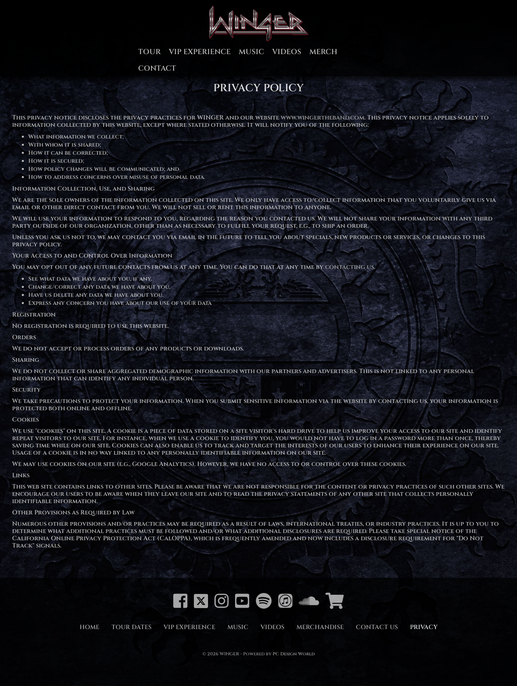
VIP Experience (200, 52)
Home (89, 627)
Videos (286, 52)
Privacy (423, 627)
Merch (323, 52)
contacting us (349, 267)
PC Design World (294, 654)
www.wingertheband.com (322, 117)
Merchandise (320, 627)
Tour (149, 52)
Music (251, 52)
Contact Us (377, 627)
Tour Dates (131, 627)
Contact (157, 68)
